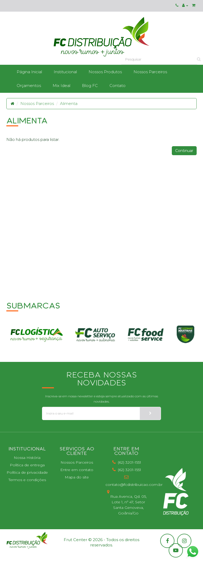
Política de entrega (27, 465)
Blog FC (90, 85)
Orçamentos (29, 85)
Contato (117, 85)
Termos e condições (27, 479)
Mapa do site (77, 477)
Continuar (184, 150)
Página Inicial (29, 71)
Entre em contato (76, 469)
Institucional (65, 71)
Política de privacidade (27, 472)
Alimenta (68, 103)
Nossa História (27, 457)
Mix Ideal (61, 85)
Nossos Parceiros (150, 71)
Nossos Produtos (105, 71)
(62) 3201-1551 (126, 462)
